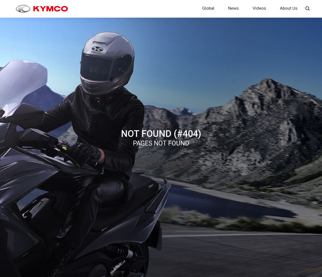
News (233, 8)
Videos (259, 8)
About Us (289, 8)
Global (208, 8)
